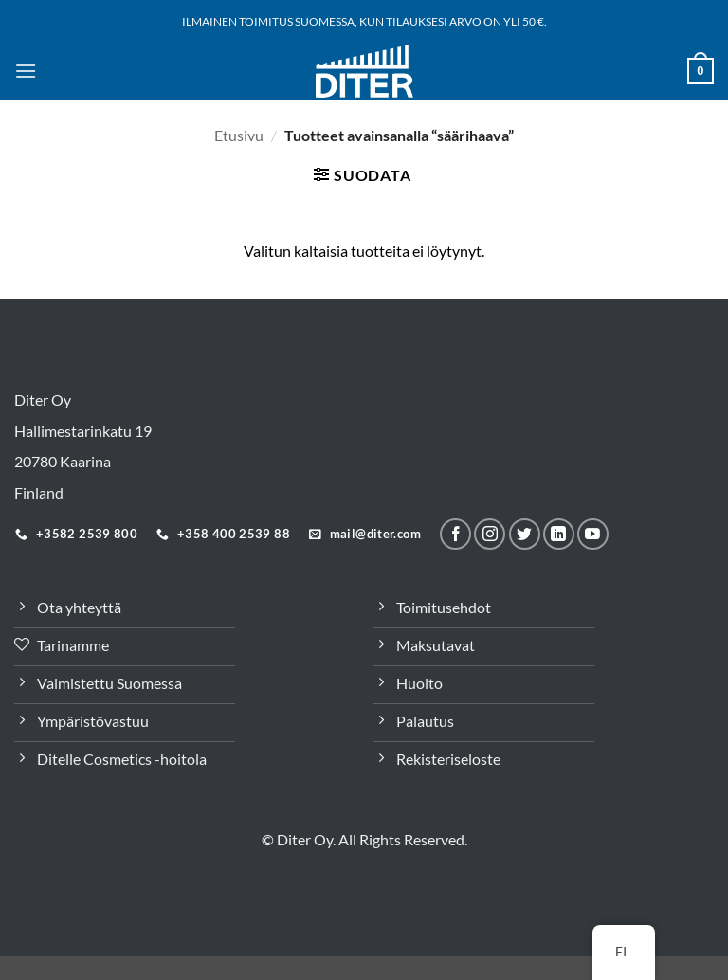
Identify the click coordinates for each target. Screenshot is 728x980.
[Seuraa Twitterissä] (524, 534)
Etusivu (239, 135)
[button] (25, 70)
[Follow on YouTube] (593, 534)
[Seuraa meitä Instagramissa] (489, 534)
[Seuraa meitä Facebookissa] (455, 534)
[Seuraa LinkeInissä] (558, 534)
